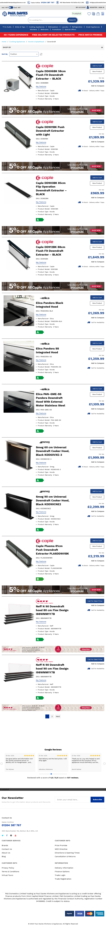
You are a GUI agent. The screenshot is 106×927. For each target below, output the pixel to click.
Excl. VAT (17, 7)
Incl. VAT (5, 7)
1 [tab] (40, 774)
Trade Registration (63, 879)
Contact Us (7, 849)
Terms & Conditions (10, 872)
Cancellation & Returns (65, 857)
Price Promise (61, 846)
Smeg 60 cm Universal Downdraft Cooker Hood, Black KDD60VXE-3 (52, 451)
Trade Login (60, 875)
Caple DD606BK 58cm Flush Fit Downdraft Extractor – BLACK (51, 75)
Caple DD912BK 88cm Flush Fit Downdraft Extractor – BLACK (50, 251)
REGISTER (93, 7)
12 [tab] (60, 774)
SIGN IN (101, 7)
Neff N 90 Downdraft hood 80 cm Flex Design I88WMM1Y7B (52, 610)
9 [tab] (55, 774)
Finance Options (62, 872)
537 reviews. (73, 778)
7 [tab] (51, 774)
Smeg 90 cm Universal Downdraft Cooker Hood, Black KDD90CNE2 (52, 500)
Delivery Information (64, 868)
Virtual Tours (7, 875)
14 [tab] (64, 774)
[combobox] (53, 20)
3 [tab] (44, 774)
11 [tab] (58, 774)
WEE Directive (61, 849)
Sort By (5, 54)
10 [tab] (56, 774)
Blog (4, 857)
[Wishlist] (88, 14)
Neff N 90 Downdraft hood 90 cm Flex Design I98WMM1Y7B (52, 669)
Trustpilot (76, 13)
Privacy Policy (8, 868)
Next (104, 764)
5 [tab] (47, 774)
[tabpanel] (20, 762)
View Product (97, 71)
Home (4, 42)
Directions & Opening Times (67, 853)
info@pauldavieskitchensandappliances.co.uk (17, 2)
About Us (6, 853)
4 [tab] (45, 774)
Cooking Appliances (17, 42)
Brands (5, 846)
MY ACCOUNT (81, 7)
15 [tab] (66, 774)
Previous (1, 764)
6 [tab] (49, 774)
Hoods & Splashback (36, 42)
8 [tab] (53, 774)
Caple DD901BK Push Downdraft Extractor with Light (50, 130)
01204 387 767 (55, 2)
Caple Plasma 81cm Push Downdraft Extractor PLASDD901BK (52, 550)
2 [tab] (42, 774)
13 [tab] (62, 774)
